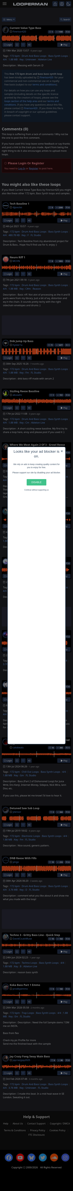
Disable (36, 482)
